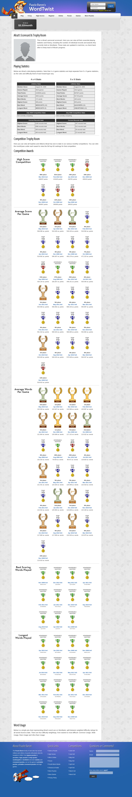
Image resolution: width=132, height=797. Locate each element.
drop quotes (33, 757)
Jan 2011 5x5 (57, 330)
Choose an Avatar (53, 767)
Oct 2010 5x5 (43, 355)
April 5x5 (72, 767)
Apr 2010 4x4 (57, 229)
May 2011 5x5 (57, 304)
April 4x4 (72, 764)
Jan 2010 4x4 (72, 177)
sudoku (37, 760)
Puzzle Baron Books (54, 764)
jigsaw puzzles (31, 755)
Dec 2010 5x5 (72, 330)
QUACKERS (78, 105)
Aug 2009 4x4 (57, 279)
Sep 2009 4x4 (72, 202)
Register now (103, 10)
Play (22, 16)
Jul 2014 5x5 (43, 672)
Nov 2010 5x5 (87, 330)
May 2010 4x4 (43, 229)
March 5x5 (72, 774)
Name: (91, 751)
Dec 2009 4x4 (87, 177)
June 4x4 (72, 751)
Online (60, 16)
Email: (91, 755)
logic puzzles (23, 757)
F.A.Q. (30, 16)
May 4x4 (71, 757)
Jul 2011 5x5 (87, 279)
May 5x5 (71, 761)
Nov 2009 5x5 (43, 380)
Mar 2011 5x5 (87, 304)
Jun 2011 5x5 (43, 304)
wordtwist (26, 760)
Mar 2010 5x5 (87, 355)
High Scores (40, 16)
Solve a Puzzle (52, 751)
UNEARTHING (79, 108)
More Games (52, 774)
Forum (69, 16)
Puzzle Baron (19, 751)
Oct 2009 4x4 (57, 202)
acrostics (16, 757)
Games (78, 16)
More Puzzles (89, 16)
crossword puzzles (19, 762)
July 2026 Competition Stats (36, 113)
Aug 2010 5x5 (43, 627)
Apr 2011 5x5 (72, 304)
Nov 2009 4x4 (43, 202)
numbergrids (17, 760)
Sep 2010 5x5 (57, 355)
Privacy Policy (52, 778)
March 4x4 (72, 771)
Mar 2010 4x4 (43, 177)
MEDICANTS (40, 105)
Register (51, 16)
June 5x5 (72, 754)
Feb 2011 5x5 (43, 330)
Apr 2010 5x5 (72, 355)
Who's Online (52, 757)
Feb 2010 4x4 (57, 177)
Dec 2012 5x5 (72, 279)
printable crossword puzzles (27, 764)
